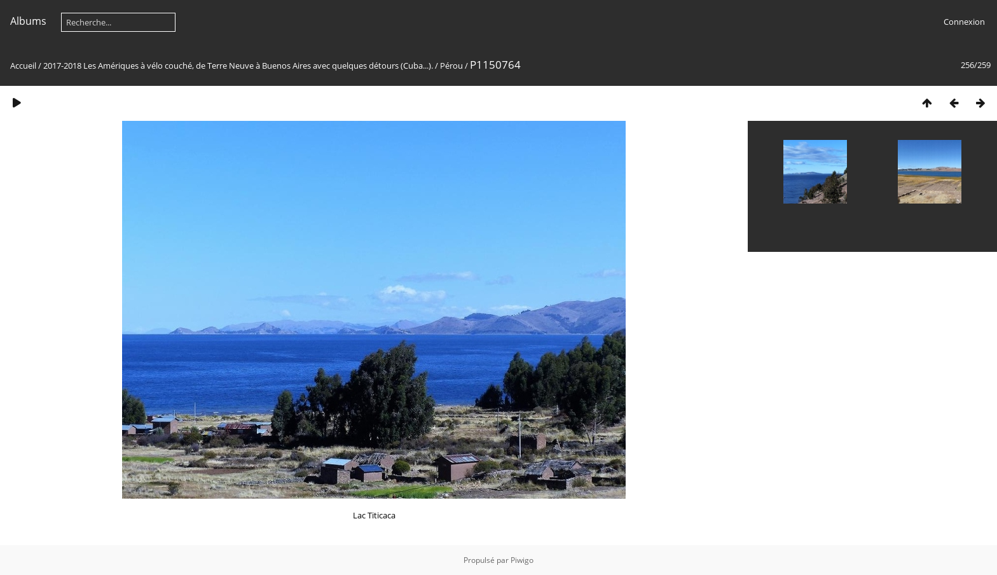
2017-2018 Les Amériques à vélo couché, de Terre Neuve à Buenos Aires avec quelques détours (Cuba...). (238, 65)
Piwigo (522, 560)
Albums (28, 21)
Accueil (23, 65)
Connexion (964, 21)
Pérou (451, 65)
